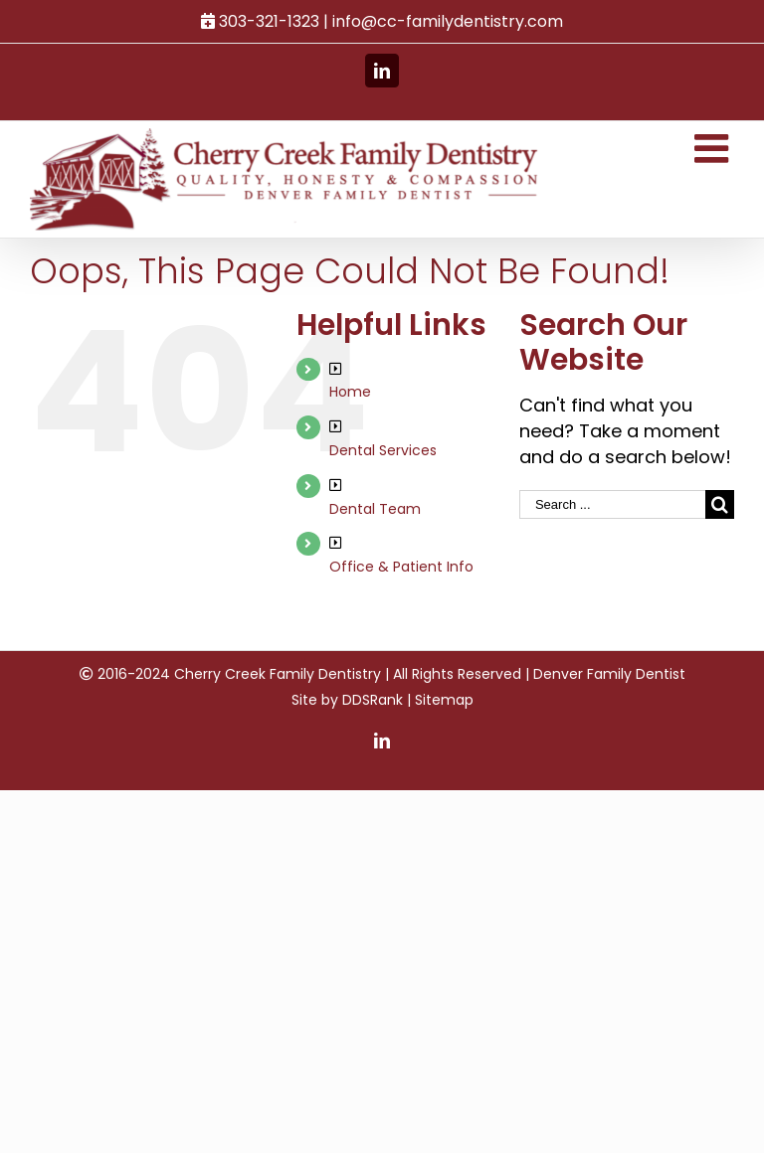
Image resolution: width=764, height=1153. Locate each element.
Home (350, 392)
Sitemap (444, 700)
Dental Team (375, 509)
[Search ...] (612, 504)
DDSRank (372, 700)
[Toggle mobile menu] (714, 148)
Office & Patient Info (401, 566)
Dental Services (383, 450)
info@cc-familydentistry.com (447, 21)
